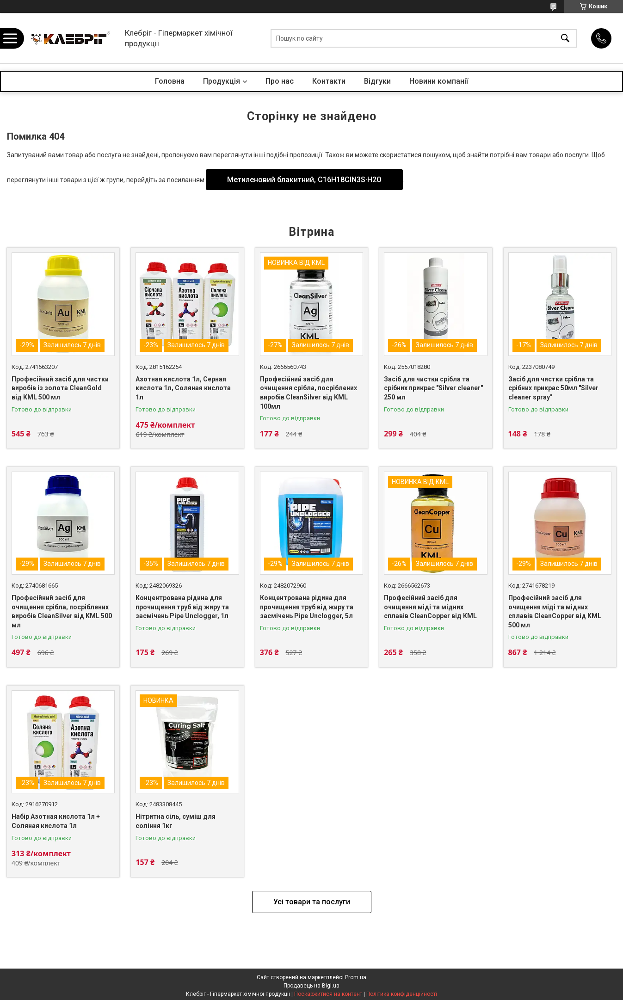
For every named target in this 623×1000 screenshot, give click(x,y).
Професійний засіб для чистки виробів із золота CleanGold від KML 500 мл (60, 388)
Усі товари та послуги (311, 901)
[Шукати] (565, 38)
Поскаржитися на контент (328, 994)
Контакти (328, 81)
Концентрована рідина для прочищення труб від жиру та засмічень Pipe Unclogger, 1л (182, 607)
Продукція (221, 81)
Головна (170, 81)
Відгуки (377, 81)
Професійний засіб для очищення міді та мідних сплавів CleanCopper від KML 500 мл (554, 611)
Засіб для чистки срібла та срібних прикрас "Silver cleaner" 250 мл (433, 388)
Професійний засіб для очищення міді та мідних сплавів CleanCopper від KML (430, 607)
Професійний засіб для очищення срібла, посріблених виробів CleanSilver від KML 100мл (308, 392)
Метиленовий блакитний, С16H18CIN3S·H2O (304, 179)
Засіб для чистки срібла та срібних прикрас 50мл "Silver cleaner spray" (553, 388)
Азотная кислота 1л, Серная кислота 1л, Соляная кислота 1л (183, 388)
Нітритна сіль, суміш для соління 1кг (176, 821)
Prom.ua (355, 977)
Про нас (279, 81)
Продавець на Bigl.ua (311, 985)
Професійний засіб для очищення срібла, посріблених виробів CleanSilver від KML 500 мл (62, 611)
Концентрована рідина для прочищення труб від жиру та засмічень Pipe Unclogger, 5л (306, 607)
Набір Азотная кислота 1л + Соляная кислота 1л (56, 821)
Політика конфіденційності (401, 994)
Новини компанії (438, 81)
